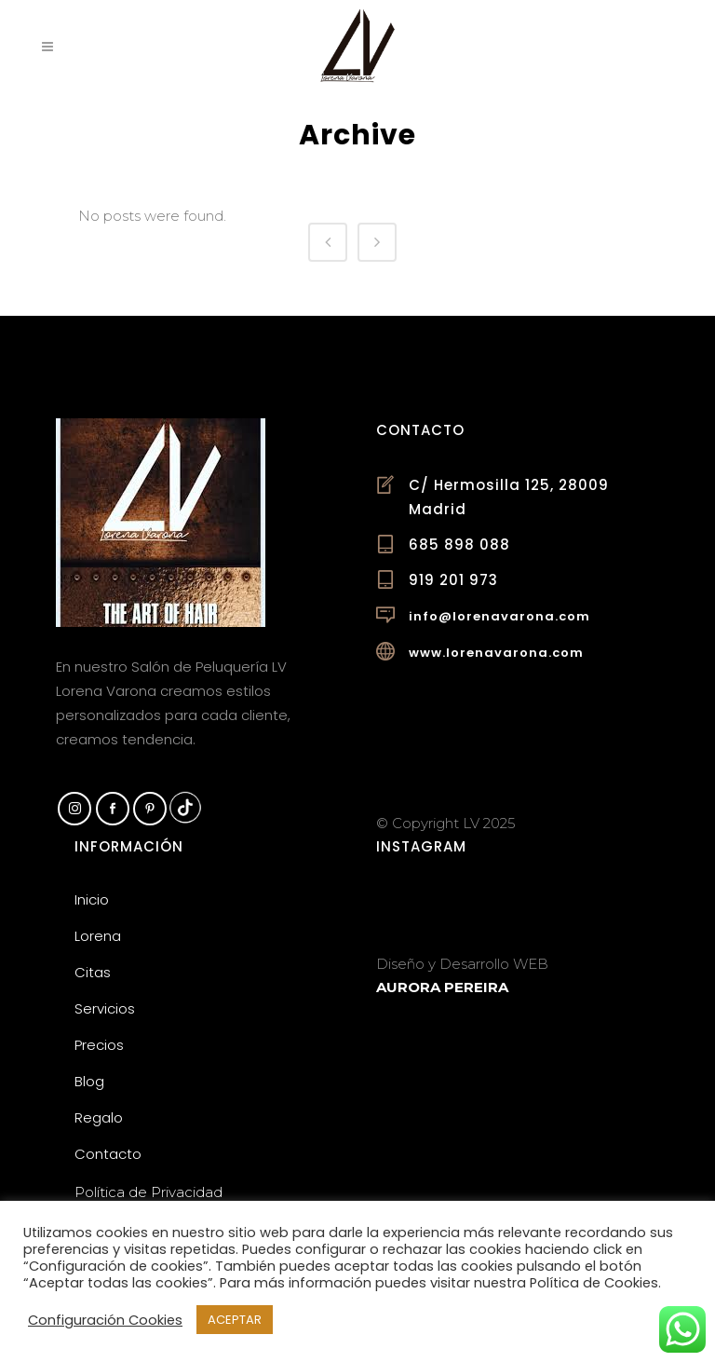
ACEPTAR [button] (235, 1319)
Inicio (91, 899)
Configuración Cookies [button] (105, 1320)
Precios (99, 1045)
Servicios (104, 1008)
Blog (89, 1081)
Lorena (97, 936)
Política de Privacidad (148, 1192)
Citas (92, 972)
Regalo (98, 1117)
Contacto (108, 1154)
